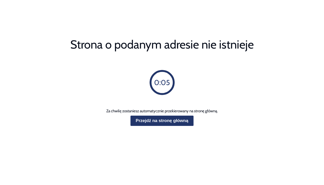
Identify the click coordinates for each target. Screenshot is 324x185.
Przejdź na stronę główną (162, 120)
